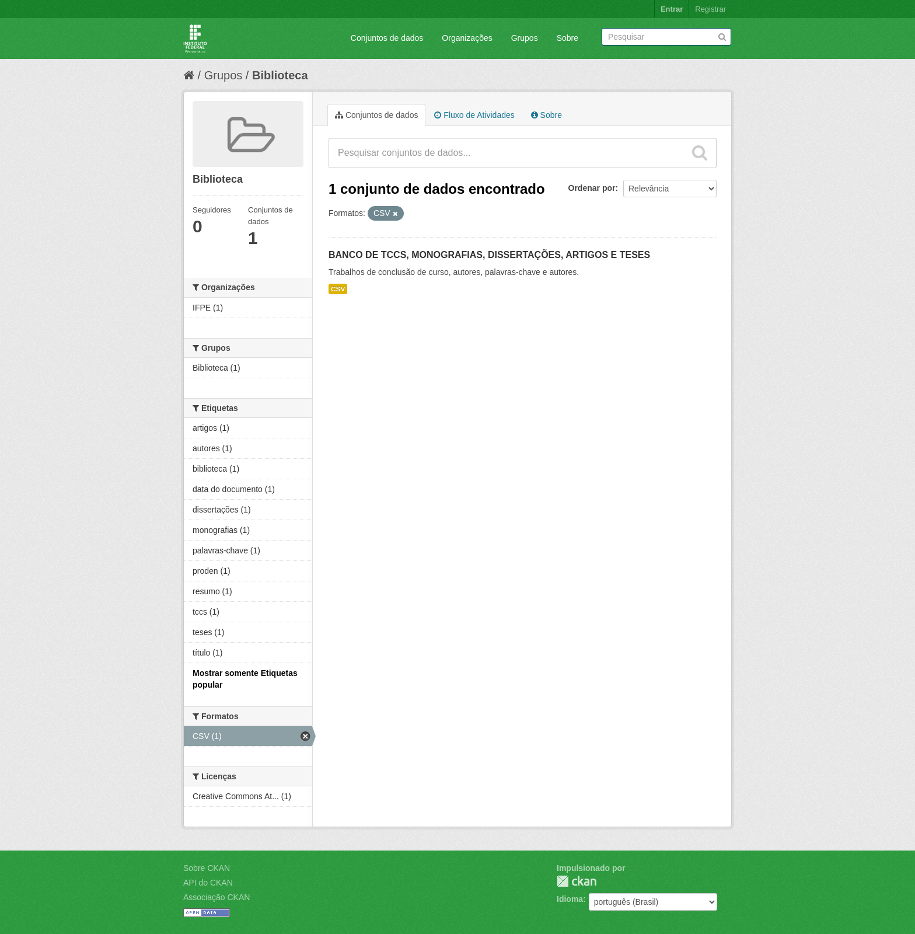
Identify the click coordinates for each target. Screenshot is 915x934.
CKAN (576, 881)
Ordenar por (592, 188)
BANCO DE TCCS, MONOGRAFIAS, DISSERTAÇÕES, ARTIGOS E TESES (489, 255)
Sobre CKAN (206, 868)
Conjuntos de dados (387, 38)
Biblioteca (280, 75)
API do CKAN (208, 882)
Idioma (570, 899)
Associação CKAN (216, 897)
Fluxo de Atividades (474, 115)
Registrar (710, 9)
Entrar (672, 9)
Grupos (524, 38)
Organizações (467, 38)
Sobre (567, 38)
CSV (338, 289)
